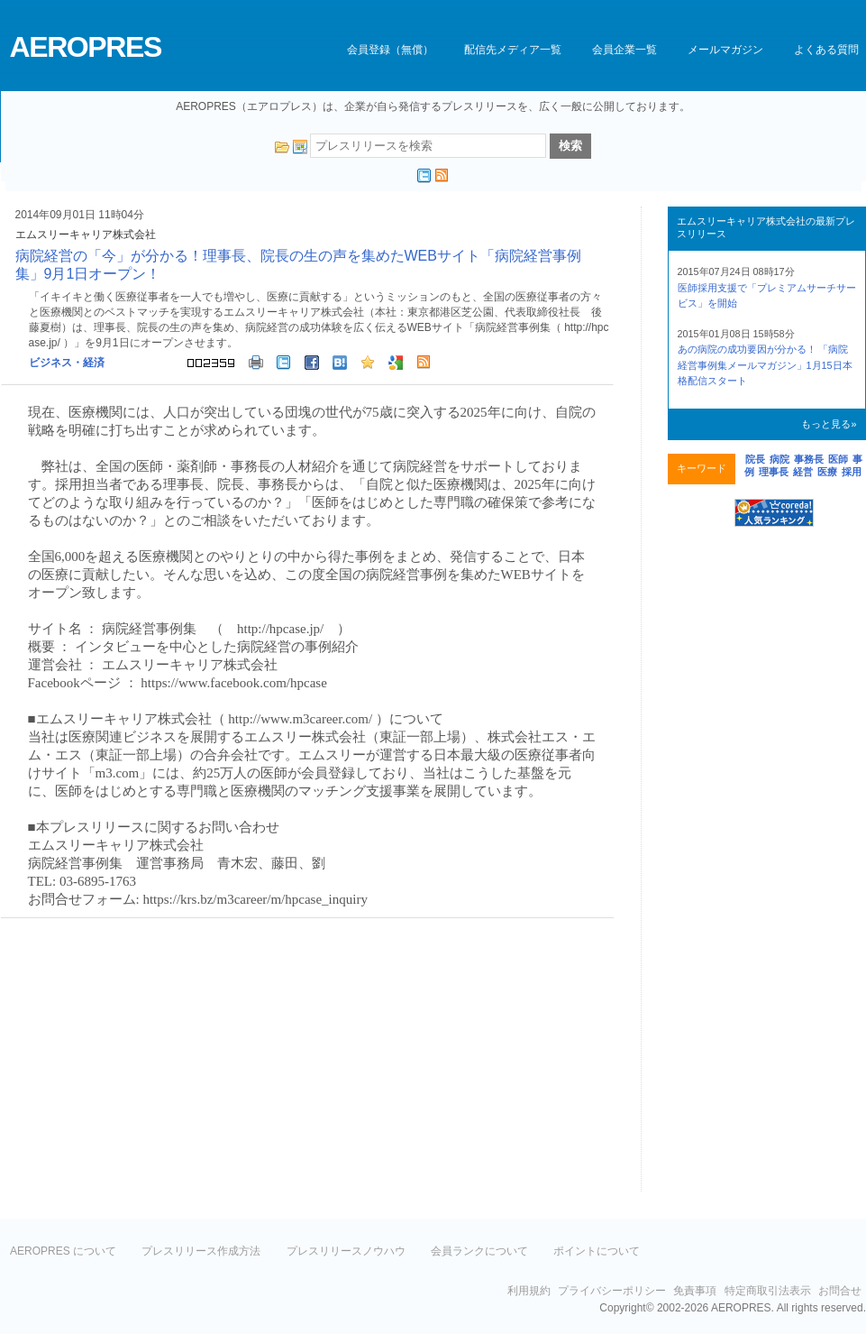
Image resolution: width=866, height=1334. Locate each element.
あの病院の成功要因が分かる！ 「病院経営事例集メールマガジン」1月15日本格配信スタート (765, 365)
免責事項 (694, 1290)
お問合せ (839, 1290)
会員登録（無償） (390, 49)
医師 (838, 459)
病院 (779, 459)
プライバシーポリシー (612, 1290)
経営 (803, 471)
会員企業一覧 (624, 49)
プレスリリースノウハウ (346, 1251)
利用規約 (529, 1290)
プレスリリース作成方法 (200, 1251)
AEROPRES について (63, 1251)
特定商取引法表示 (768, 1290)
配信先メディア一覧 (512, 49)
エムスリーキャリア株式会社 (85, 234)
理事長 (774, 471)
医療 (827, 471)
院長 (755, 459)
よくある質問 (826, 49)
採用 (851, 471)
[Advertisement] (152, 1062)
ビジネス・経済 (67, 362)
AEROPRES (85, 47)
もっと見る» (828, 424)
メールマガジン (725, 49)
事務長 (809, 459)
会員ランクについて (479, 1251)
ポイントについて (596, 1251)
